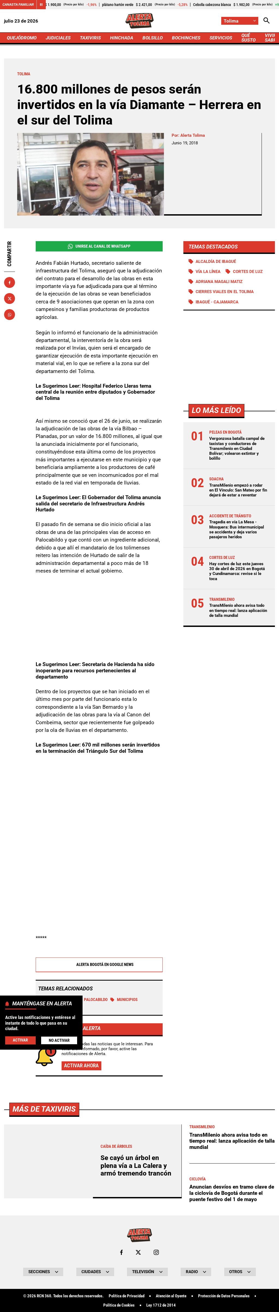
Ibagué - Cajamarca (217, 302)
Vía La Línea (208, 271)
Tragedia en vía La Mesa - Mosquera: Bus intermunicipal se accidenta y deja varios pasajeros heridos (236, 529)
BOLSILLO (152, 38)
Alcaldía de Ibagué (216, 261)
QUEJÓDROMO (22, 38)
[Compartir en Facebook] (9, 282)
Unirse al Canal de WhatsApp (99, 246)
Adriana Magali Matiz (219, 281)
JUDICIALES (58, 38)
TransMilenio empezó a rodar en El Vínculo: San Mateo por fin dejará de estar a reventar (238, 490)
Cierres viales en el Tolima (225, 291)
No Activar (59, 1040)
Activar (20, 1040)
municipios (124, 999)
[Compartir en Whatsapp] (9, 314)
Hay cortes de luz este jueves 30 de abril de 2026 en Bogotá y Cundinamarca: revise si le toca (237, 571)
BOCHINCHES (186, 38)
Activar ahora (81, 1066)
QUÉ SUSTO (248, 38)
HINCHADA (121, 38)
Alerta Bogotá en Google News (99, 965)
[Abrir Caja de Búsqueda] (266, 21)
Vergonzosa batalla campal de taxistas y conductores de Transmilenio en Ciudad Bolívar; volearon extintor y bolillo (237, 448)
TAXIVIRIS (90, 38)
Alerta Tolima (192, 135)
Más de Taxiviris (44, 1261)
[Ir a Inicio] (139, 21)
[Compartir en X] (9, 298)
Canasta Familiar (18, 4)
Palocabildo (93, 999)
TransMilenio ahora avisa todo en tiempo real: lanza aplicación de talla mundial (238, 610)
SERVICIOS (221, 38)
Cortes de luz (248, 271)
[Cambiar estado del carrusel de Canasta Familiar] (41, 4)
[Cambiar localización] (239, 21)
